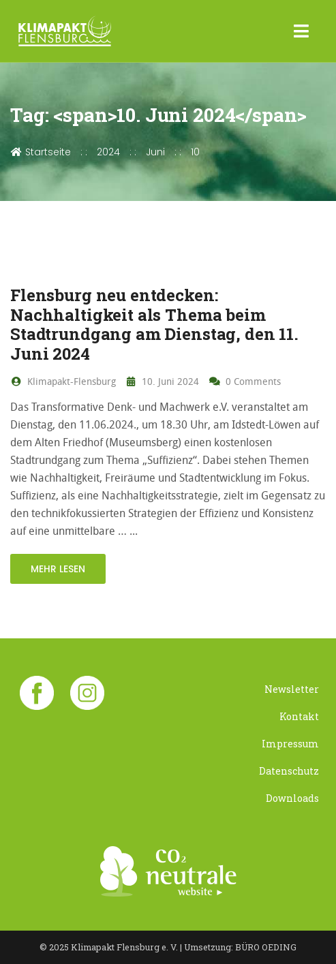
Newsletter (291, 689)
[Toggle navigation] (301, 31)
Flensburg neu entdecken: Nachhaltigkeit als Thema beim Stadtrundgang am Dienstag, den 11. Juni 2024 (154, 324)
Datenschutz (289, 770)
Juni (155, 152)
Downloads (292, 798)
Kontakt (299, 716)
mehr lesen (58, 569)
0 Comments (245, 381)
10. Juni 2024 (162, 381)
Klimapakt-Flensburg (63, 381)
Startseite (40, 152)
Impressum (290, 743)
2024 (108, 152)
